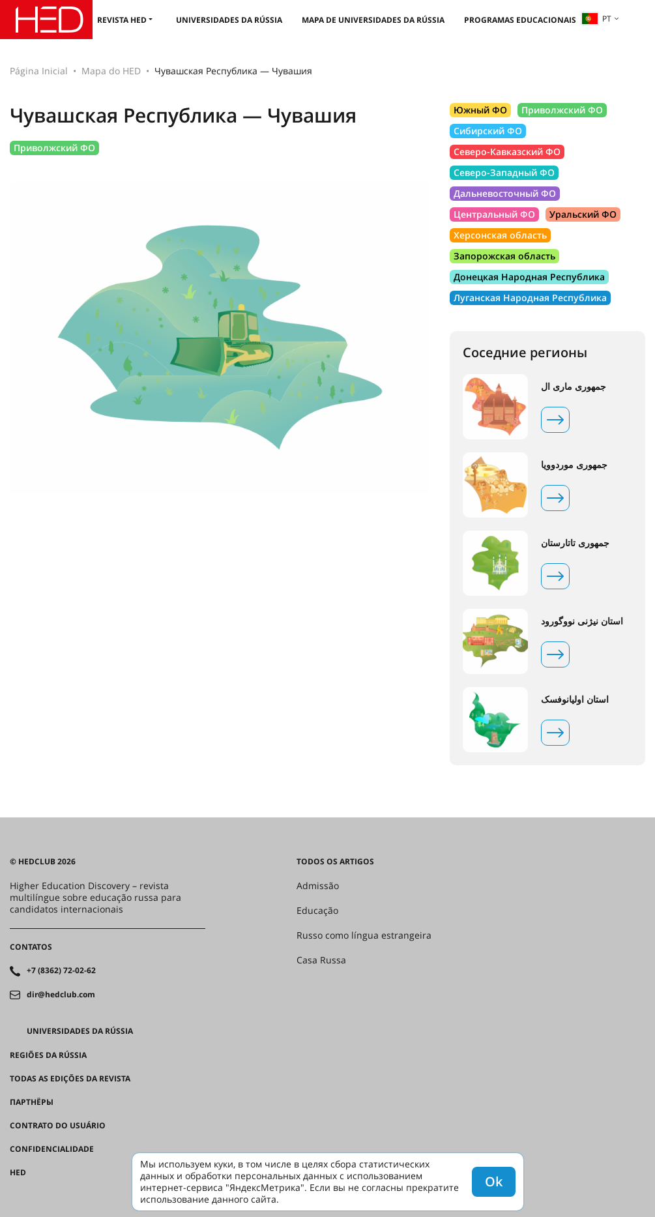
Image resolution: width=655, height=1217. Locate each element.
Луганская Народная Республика (530, 297)
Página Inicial (39, 71)
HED (18, 1172)
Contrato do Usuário (58, 1126)
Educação (317, 910)
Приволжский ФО (54, 147)
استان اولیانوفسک (575, 699)
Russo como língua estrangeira (364, 935)
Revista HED (122, 19)
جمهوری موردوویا (574, 465)
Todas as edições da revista (70, 1079)
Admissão (318, 886)
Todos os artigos (335, 862)
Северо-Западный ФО (504, 172)
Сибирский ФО (488, 131)
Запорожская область (504, 256)
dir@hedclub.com (61, 995)
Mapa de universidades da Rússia (373, 19)
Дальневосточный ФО (505, 193)
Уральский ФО (583, 214)
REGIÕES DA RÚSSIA (48, 1055)
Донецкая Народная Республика (529, 277)
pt (596, 18)
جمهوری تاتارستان (575, 543)
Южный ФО (480, 110)
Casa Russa (321, 960)
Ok (493, 1181)
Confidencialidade (52, 1149)
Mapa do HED (111, 71)
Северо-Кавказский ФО (507, 151)
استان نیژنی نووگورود (582, 621)
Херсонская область (500, 235)
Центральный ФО (494, 214)
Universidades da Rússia (229, 19)
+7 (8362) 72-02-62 (61, 970)
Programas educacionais (520, 19)
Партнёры (31, 1102)
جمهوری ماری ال (573, 386)
